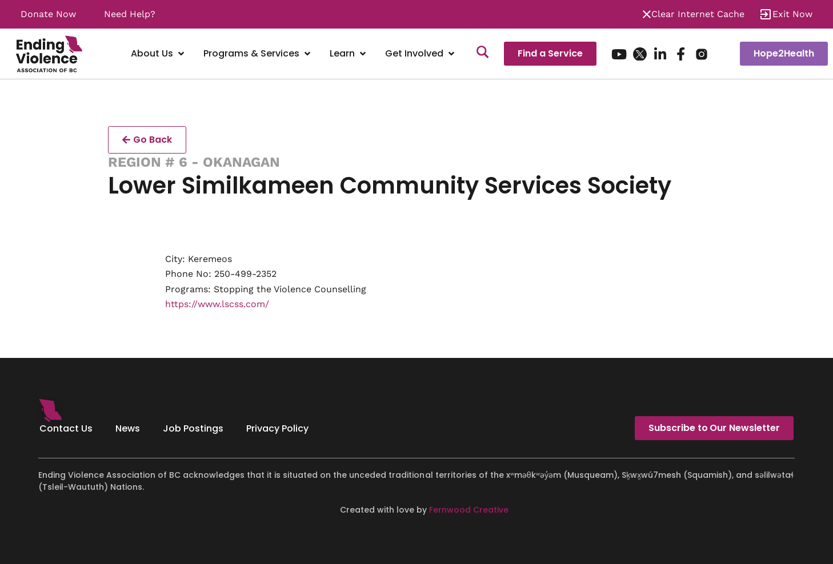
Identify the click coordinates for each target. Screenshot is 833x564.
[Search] (482, 54)
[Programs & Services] (258, 54)
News (127, 428)
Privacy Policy (277, 428)
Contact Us (66, 428)
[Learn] (349, 54)
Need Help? (129, 14)
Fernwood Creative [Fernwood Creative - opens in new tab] (468, 509)
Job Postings (193, 428)
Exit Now (792, 14)
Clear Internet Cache (697, 14)
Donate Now (48, 14)
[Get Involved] (421, 54)
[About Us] (158, 54)
